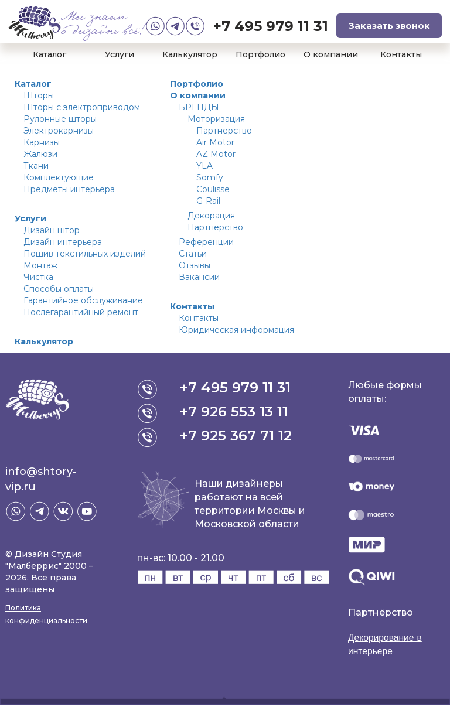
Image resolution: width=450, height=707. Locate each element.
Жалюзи (40, 154)
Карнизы (41, 142)
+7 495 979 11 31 (270, 26)
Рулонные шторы (60, 119)
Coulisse (213, 189)
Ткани (36, 165)
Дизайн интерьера (62, 242)
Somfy (209, 177)
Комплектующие (58, 177)
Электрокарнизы (58, 130)
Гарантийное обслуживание (83, 300)
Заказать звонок (389, 25)
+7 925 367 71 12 (236, 435)
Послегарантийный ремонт (80, 312)
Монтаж (40, 265)
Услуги (119, 54)
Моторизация (216, 119)
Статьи (193, 253)
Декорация (211, 215)
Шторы (38, 95)
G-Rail (208, 201)
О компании (331, 54)
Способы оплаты (58, 289)
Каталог (49, 54)
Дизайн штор (51, 230)
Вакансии (199, 277)
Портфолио (260, 54)
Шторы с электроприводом (81, 107)
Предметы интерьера (69, 189)
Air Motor (215, 142)
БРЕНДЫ (199, 107)
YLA (204, 165)
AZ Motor (216, 154)
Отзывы (194, 265)
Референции (206, 242)
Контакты (401, 54)
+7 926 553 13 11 (234, 411)
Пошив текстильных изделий (84, 253)
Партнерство (224, 130)
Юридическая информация (236, 330)
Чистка (38, 277)
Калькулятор (189, 54)
